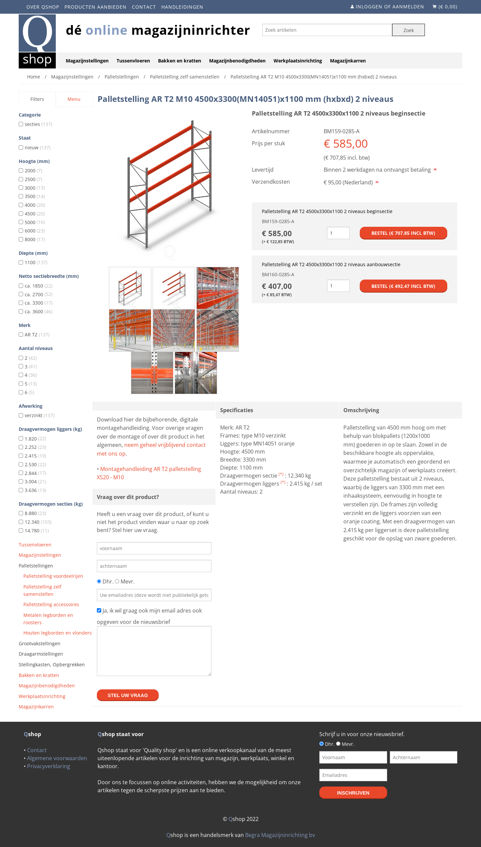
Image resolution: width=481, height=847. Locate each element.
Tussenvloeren (133, 60)
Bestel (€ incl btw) (403, 233)
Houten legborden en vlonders (57, 633)
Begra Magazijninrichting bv (280, 835)
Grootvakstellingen (39, 643)
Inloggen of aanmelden (390, 6)
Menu (74, 99)
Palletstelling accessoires (51, 604)
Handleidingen (182, 7)
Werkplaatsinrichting (298, 60)
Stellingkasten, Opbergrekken (52, 664)
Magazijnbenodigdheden (237, 60)
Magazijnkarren (348, 60)
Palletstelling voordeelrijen (53, 576)
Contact (144, 7)
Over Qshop (42, 7)
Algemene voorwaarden (57, 758)
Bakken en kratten (179, 60)
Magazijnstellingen (87, 60)
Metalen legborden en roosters (48, 619)
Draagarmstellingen (41, 654)
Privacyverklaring (48, 766)
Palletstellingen (36, 565)
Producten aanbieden (95, 7)
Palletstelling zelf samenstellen (42, 590)
